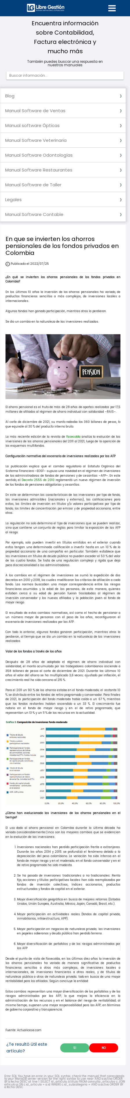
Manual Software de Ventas (35, 111)
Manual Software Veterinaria (36, 140)
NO (104, 1048)
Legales (13, 199)
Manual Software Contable (34, 214)
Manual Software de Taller (33, 185)
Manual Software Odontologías (39, 155)
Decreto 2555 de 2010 (38, 480)
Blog (9, 96)
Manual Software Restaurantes (38, 170)
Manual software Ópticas (32, 125)
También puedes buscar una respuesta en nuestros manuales (65, 63)
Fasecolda (73, 437)
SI (74, 1048)
